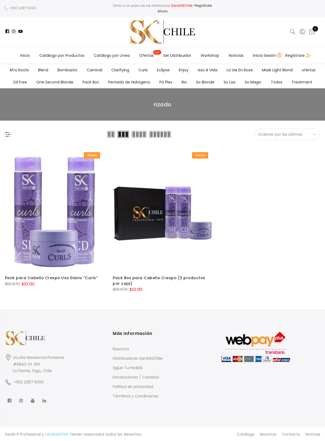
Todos (276, 82)
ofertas (309, 70)
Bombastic (67, 70)
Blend (43, 70)
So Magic (253, 82)
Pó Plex (165, 82)
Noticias (236, 55)
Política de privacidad (133, 386)
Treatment (302, 82)
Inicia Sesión (264, 55)
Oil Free (20, 82)
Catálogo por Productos (61, 55)
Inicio (25, 55)
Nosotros (121, 348)
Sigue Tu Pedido (128, 367)
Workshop (210, 55)
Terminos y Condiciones (135, 395)
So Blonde (205, 82)
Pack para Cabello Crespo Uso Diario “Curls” (52, 278)
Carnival (94, 70)
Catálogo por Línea (112, 55)
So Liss (229, 82)
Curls (143, 70)
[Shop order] (288, 134)
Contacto (291, 433)
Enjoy (184, 70)
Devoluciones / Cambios (136, 376)
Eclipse (163, 70)
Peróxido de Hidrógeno (129, 82)
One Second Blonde (54, 82)
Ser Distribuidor (177, 55)
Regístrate (295, 55)
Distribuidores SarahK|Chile (138, 357)
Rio (184, 82)
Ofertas (146, 55)
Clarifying (120, 70)
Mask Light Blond (277, 70)
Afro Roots (19, 70)
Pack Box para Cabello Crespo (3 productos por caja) (160, 280)
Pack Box (91, 82)
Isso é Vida (207, 70)
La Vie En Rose (240, 70)
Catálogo (246, 433)
